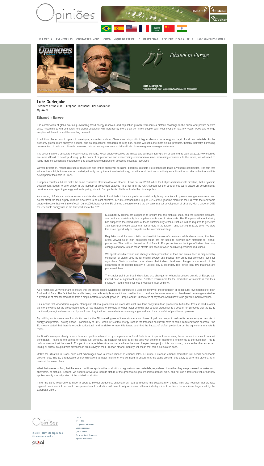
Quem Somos (82, 431)
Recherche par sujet (211, 38)
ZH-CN (169, 28)
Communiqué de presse (119, 39)
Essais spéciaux (83, 428)
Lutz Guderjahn (51, 101)
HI (182, 28)
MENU (218, 9)
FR (144, 28)
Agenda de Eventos (84, 438)
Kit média (45, 39)
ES (119, 28)
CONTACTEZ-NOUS (87, 39)
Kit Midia (80, 421)
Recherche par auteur (177, 39)
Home (78, 417)
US (131, 28)
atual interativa (38, 443)
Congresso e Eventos (85, 424)
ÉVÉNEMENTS (64, 39)
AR (156, 28)
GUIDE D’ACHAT (148, 39)
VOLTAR (218, 18)
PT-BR (106, 28)
